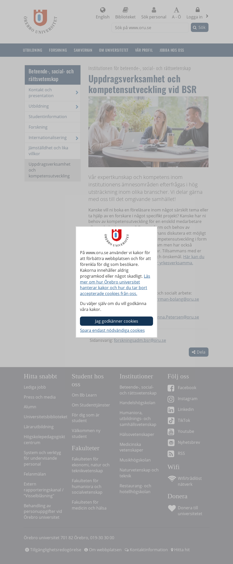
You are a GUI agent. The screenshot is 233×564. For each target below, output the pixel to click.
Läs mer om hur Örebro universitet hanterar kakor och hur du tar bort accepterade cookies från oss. (115, 285)
